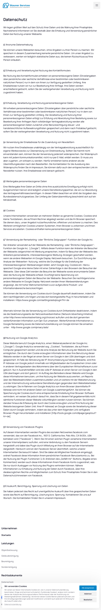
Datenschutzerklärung (12, 604)
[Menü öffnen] (96, 5)
